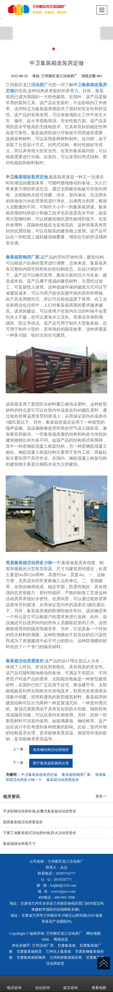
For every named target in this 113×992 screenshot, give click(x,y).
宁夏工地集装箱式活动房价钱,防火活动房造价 (39, 833)
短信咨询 (42, 983)
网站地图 (93, 933)
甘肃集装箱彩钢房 (31, 957)
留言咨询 (70, 983)
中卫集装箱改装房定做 (39, 775)
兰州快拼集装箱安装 (65, 957)
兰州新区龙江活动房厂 (64, 933)
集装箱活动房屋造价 (62, 780)
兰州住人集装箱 (58, 951)
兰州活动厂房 (43, 945)
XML (46, 939)
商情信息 (61, 939)
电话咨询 (14, 983)
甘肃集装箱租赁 (29, 951)
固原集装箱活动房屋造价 (23, 822)
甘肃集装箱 (67, 945)
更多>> (101, 796)
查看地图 (99, 983)
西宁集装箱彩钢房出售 (51, 763)
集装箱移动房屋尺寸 (19, 844)
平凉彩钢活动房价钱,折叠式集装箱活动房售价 (39, 811)
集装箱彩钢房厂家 (76, 775)
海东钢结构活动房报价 (51, 750)
